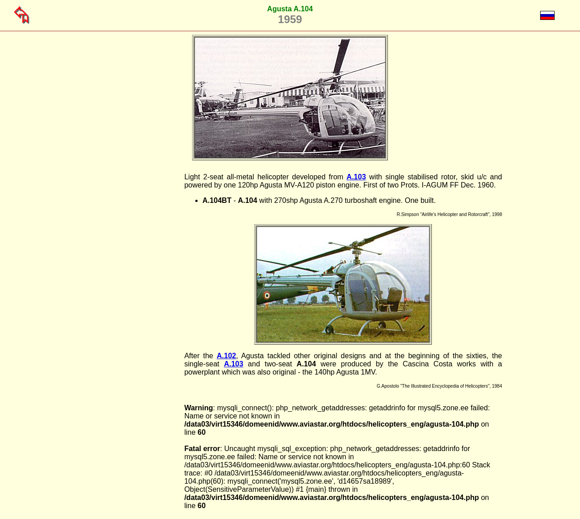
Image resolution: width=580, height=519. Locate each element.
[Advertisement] (138, 309)
